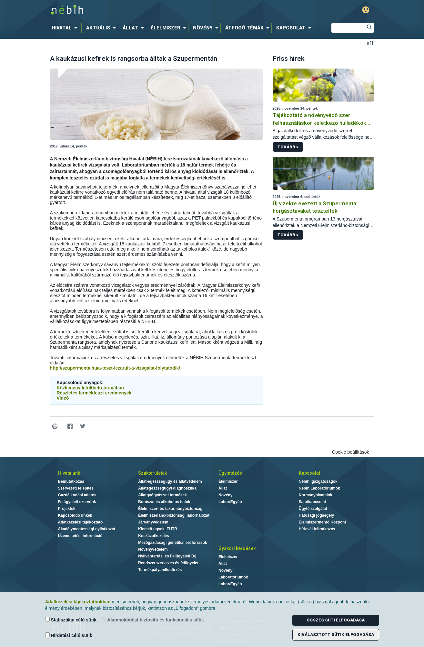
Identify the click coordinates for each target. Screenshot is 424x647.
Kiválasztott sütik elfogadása (336, 634)
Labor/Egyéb (230, 502)
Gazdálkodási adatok (77, 495)
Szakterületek (152, 473)
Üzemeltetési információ (80, 536)
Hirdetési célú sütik (68, 635)
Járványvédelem (153, 522)
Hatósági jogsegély (316, 515)
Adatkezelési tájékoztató (80, 522)
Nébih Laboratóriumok (319, 488)
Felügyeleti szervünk (77, 502)
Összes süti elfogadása (336, 620)
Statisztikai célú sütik (71, 619)
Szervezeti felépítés (76, 488)
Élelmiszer (227, 481)
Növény (225, 495)
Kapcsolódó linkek (75, 515)
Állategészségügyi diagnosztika (167, 488)
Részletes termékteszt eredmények (94, 392)
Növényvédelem (152, 549)
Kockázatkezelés (153, 536)
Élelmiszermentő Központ (322, 522)
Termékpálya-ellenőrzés (160, 569)
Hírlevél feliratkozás (317, 529)
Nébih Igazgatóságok (318, 481)
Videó (63, 398)
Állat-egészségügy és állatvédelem (170, 481)
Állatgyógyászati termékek (162, 495)
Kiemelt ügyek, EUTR (157, 529)
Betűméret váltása (370, 43)
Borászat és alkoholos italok (164, 502)
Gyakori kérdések (237, 548)
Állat (222, 488)
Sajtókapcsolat (312, 502)
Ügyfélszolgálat (313, 508)
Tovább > (288, 147)
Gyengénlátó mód (365, 9)
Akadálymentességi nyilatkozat (86, 529)
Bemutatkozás (71, 481)
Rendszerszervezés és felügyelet (168, 563)
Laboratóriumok (233, 577)
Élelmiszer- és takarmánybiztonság (170, 508)
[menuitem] (66, 28)
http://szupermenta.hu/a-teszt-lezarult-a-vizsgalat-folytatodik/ (115, 368)
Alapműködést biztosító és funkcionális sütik (153, 619)
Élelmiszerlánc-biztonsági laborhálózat (173, 515)
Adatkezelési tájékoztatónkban (78, 601)
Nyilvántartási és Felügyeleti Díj (167, 556)
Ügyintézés (230, 473)
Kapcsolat (309, 473)
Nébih (143, 10)
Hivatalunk (69, 473)
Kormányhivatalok (315, 495)
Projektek (67, 508)
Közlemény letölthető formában (90, 387)
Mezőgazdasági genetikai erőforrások (172, 542)
